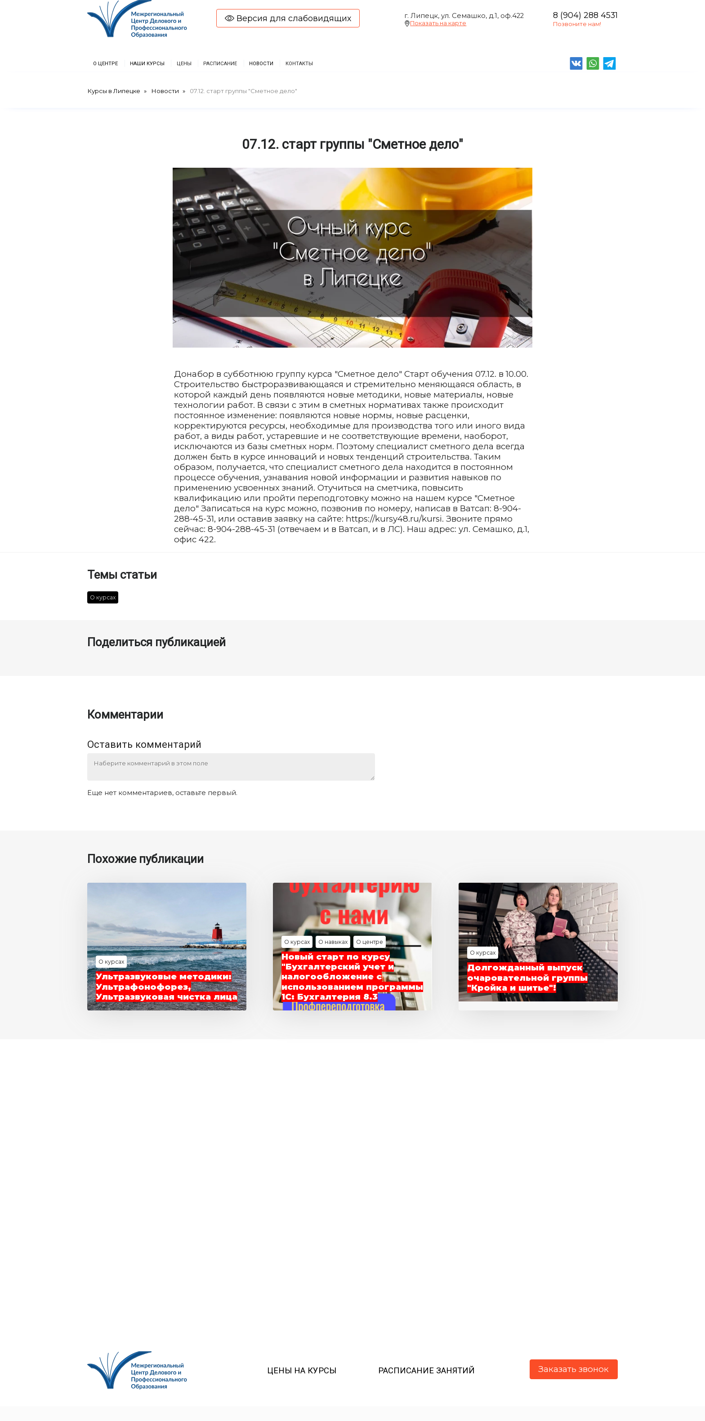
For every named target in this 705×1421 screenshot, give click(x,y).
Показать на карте (438, 23)
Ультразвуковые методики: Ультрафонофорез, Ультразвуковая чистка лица (164, 984)
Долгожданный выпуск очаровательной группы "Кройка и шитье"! (528, 980)
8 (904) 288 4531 (585, 15)
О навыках (333, 934)
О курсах (103, 598)
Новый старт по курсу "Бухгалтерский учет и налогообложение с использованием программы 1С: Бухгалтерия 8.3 (351, 974)
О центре (370, 934)
